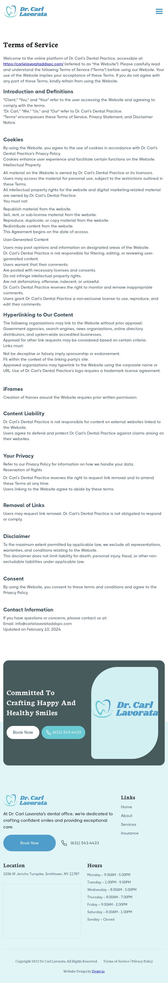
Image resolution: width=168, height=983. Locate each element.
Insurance (130, 835)
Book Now (23, 734)
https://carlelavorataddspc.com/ (33, 64)
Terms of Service (116, 962)
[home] (25, 11)
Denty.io (98, 972)
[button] (159, 11)
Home (126, 808)
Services (128, 826)
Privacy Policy (142, 962)
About (126, 817)
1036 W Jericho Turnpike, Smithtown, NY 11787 (41, 876)
